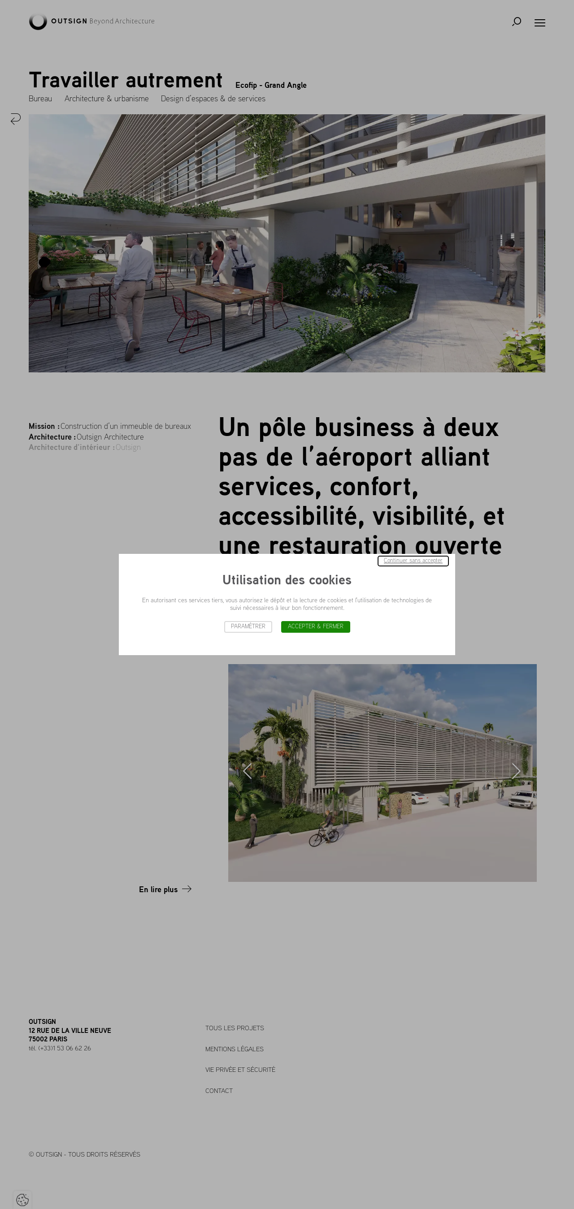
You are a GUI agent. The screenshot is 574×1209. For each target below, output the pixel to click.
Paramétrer (248, 627)
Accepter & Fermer (316, 627)
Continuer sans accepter (413, 561)
